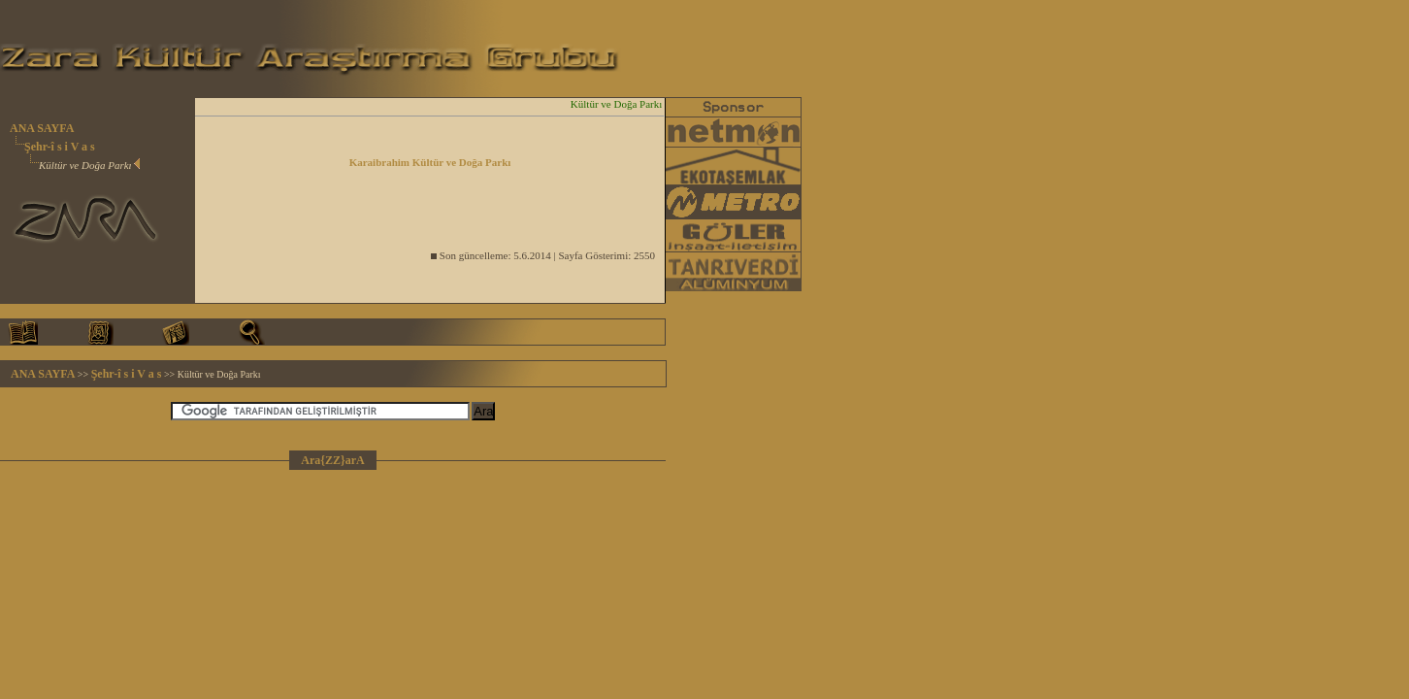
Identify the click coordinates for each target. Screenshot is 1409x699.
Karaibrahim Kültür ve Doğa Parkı (430, 162)
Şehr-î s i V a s (59, 146)
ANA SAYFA (42, 128)
